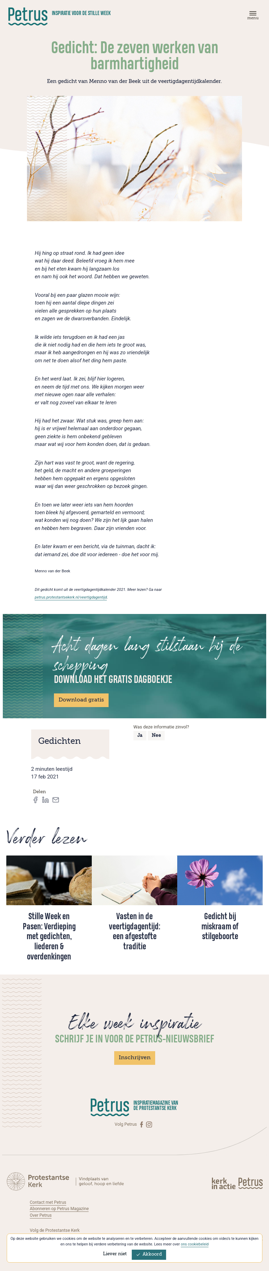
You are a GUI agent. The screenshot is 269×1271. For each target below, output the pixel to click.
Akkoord (149, 1254)
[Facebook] (142, 1124)
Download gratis (81, 700)
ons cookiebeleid (194, 1244)
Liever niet (115, 1254)
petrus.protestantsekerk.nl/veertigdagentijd (71, 597)
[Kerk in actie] (224, 1183)
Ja (140, 735)
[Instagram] (149, 1124)
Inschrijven (135, 1058)
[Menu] (252, 17)
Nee (156, 735)
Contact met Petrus (48, 1202)
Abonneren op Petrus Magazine (60, 1208)
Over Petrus (41, 1215)
